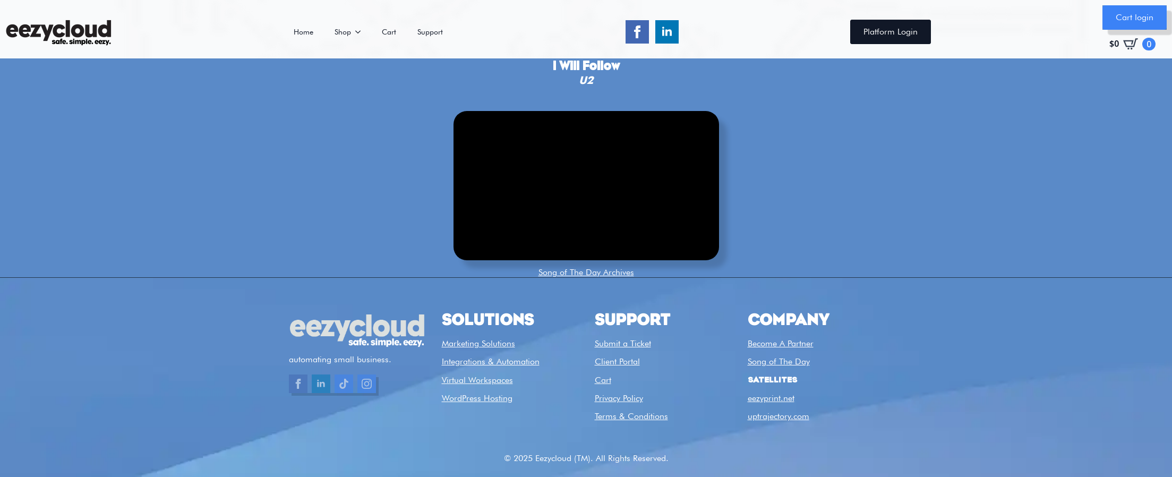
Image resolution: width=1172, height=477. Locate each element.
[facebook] (637, 32)
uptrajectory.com (778, 416)
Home (303, 32)
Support (430, 32)
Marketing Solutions (478, 343)
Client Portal (617, 361)
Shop (343, 32)
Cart (389, 32)
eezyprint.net (771, 398)
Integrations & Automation (491, 361)
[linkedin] (667, 32)
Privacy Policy (619, 398)
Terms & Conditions (631, 416)
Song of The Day (779, 361)
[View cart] (1132, 44)
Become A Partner (781, 343)
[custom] (344, 383)
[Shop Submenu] (361, 32)
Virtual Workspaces (477, 380)
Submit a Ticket (623, 343)
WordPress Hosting (477, 398)
